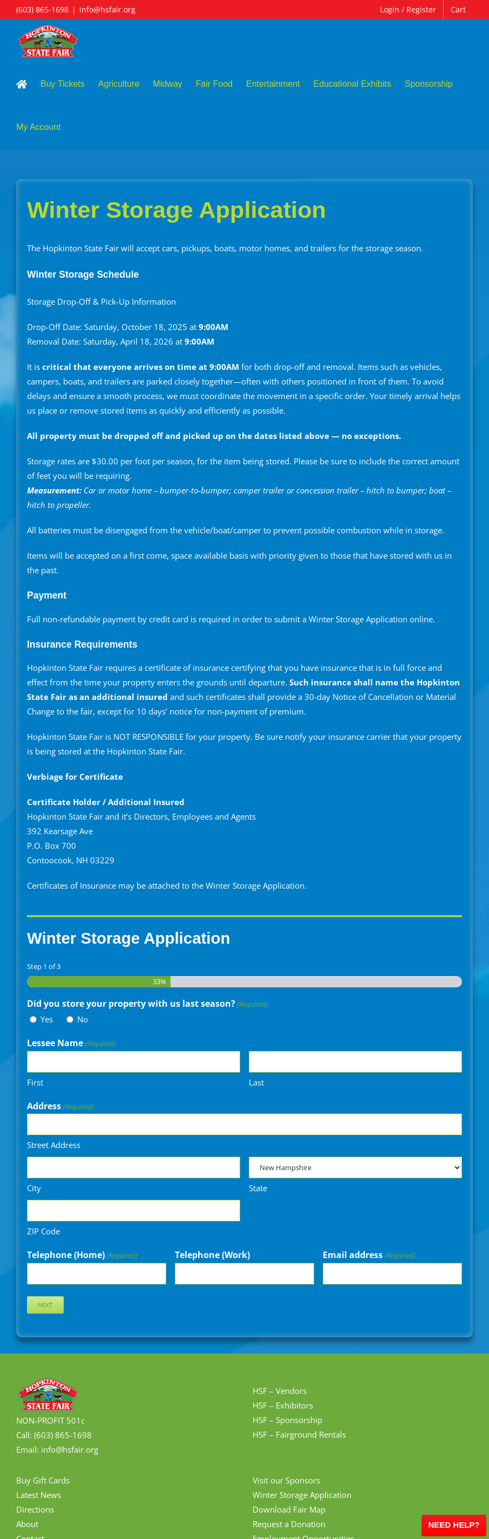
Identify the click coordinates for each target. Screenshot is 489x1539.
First (35, 1082)
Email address (369, 1255)
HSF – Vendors (280, 1390)
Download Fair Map (289, 1509)
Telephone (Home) (82, 1255)
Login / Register (408, 9)
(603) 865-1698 (42, 9)
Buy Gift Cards (43, 1480)
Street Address (53, 1144)
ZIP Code (43, 1231)
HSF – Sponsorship (287, 1419)
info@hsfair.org (107, 9)
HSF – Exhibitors (283, 1405)
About (27, 1524)
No (82, 1019)
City (34, 1188)
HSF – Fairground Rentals (299, 1434)
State (258, 1188)
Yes (46, 1019)
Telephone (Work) (212, 1255)
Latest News (38, 1494)
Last (256, 1082)
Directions (35, 1509)
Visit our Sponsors (286, 1480)
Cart (458, 9)
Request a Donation (289, 1524)
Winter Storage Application (302, 1494)
